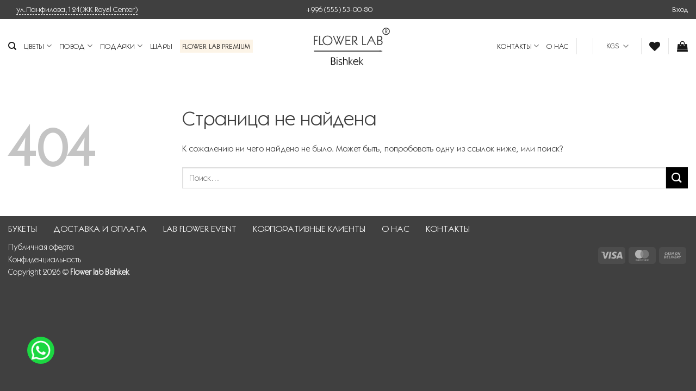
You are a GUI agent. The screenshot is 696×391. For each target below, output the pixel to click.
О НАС (557, 46)
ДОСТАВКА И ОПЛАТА (100, 229)
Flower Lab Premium (216, 46)
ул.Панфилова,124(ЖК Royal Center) (77, 9)
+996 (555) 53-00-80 (339, 9)
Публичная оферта (41, 247)
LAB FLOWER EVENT (200, 229)
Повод (75, 46)
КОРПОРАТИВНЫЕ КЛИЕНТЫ (309, 229)
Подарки (121, 46)
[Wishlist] (654, 46)
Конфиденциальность (44, 259)
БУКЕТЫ (22, 229)
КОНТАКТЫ (518, 46)
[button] (680, 9)
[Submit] (677, 177)
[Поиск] (12, 46)
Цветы (38, 46)
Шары (161, 46)
